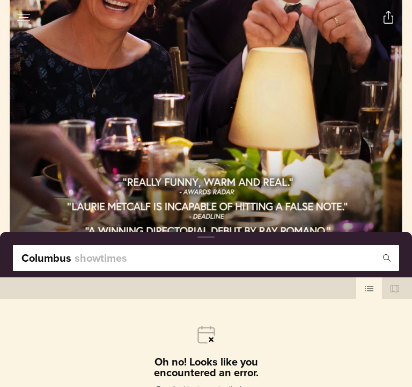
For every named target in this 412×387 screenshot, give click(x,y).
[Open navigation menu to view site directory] (23, 17)
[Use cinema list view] (369, 288)
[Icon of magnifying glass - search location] (386, 258)
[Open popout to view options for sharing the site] (388, 17)
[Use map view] (395, 288)
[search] (206, 258)
